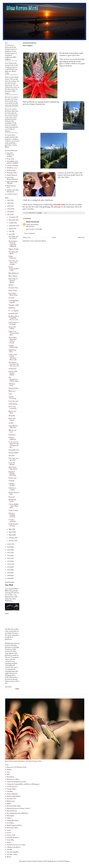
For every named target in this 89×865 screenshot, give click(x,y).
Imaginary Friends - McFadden (12, 473)
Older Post (81, 237)
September (12, 226)
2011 (8, 570)
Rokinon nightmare (12, 438)
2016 (8, 556)
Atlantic (9, 770)
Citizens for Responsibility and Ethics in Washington (23, 784)
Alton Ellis (12, 416)
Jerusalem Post (11, 799)
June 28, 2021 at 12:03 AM (34, 229)
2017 (8, 553)
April (10, 532)
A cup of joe (10, 159)
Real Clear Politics (12, 828)
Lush (10, 394)
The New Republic (13, 852)
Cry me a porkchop (12, 520)
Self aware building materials (12, 515)
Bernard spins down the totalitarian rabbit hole (13, 243)
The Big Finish (13, 388)
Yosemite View (13, 288)
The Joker (12, 455)
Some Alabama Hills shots (13, 426)
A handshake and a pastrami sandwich (12, 162)
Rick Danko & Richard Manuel (13, 280)
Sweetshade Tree (14, 450)
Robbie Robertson (12, 257)
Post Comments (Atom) (38, 241)
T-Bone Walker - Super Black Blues (14, 506)
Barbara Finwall (31, 222)
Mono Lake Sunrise (12, 419)
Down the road (13, 401)
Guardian (10, 791)
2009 (8, 576)
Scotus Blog (10, 840)
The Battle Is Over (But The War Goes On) (14, 364)
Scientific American (13, 837)
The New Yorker (12, 854)
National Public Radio (14, 806)
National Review (12, 811)
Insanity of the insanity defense (13, 373)
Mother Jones (11, 801)
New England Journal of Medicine (17, 813)
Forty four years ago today (13, 459)
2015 (8, 558)
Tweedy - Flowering (12, 397)
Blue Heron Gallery (13, 779)
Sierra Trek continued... (13, 407)
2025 (8, 203)
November (12, 220)
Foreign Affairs (11, 789)
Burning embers (12, 173)
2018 (8, 550)
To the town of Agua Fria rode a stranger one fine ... (14, 444)
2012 (8, 567)
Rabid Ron (12, 308)
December (12, 217)
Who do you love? (12, 431)
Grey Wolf (9, 585)
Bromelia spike (13, 313)
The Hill (9, 850)
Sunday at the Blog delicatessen (13, 191)
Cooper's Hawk (13, 510)
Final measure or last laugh (14, 323)
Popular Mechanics (13, 820)
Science (9, 833)
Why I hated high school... (13, 468)
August (11, 228)
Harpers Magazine (12, 794)
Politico (9, 818)
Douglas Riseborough (13, 346)
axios (8, 772)
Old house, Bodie (12, 384)
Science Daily (11, 835)
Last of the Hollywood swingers (10, 154)
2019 (8, 547)
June (10, 234)
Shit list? (11, 285)
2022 (8, 212)
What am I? (12, 391)
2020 (8, 544)
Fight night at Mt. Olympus (12, 182)
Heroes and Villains (12, 328)
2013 (8, 564)
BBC (8, 774)
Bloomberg (10, 777)
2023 (8, 209)
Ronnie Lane (13, 478)
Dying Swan (12, 369)
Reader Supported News (14, 825)
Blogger (67, 861)
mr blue (11, 423)
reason (9, 830)
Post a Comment (30, 233)
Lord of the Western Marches (12, 178)
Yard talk (11, 481)
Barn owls (12, 497)
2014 (8, 561)
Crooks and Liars (12, 786)
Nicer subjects (13, 276)
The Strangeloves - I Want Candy (14, 379)
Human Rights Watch (13, 796)
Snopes (9, 842)
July (10, 231)
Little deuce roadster (12, 489)
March (11, 535)
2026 (8, 200)
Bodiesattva (12, 435)
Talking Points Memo (13, 847)
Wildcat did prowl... (12, 500)
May (10, 529)
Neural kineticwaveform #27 (14, 268)
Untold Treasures (12, 194)
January (11, 541)
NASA (9, 803)
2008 (8, 578)
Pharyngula (10, 816)
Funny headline (13, 453)
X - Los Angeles (14, 311)
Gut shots (11, 298)
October (11, 223)
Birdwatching (11, 170)
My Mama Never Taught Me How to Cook (14, 318)
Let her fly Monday (12, 463)
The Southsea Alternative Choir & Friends (13, 340)
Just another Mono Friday (13, 294)
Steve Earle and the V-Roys (13, 237)
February (12, 538)
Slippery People (13, 249)
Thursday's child (14, 305)
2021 (8, 215)
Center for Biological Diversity (16, 782)
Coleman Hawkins (13, 484)
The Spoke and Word (13, 252)
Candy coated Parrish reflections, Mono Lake (13, 357)
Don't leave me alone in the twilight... (13, 262)
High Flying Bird (12, 351)
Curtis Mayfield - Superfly (14, 301)
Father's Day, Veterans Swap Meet (14, 333)
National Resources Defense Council (18, 808)
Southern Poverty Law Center (16, 845)
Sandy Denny (13, 290)
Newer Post (26, 237)
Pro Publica (10, 823)
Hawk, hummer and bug (13, 525)
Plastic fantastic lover (11, 186)
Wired (9, 857)
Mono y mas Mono (12, 412)
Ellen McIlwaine (14, 273)
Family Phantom (12, 175)
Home (54, 237)
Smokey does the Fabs (14, 493)
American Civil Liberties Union (16, 767)
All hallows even (12, 168)
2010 (8, 573)
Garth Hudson (13, 404)
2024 (8, 206)
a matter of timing (12, 165)
